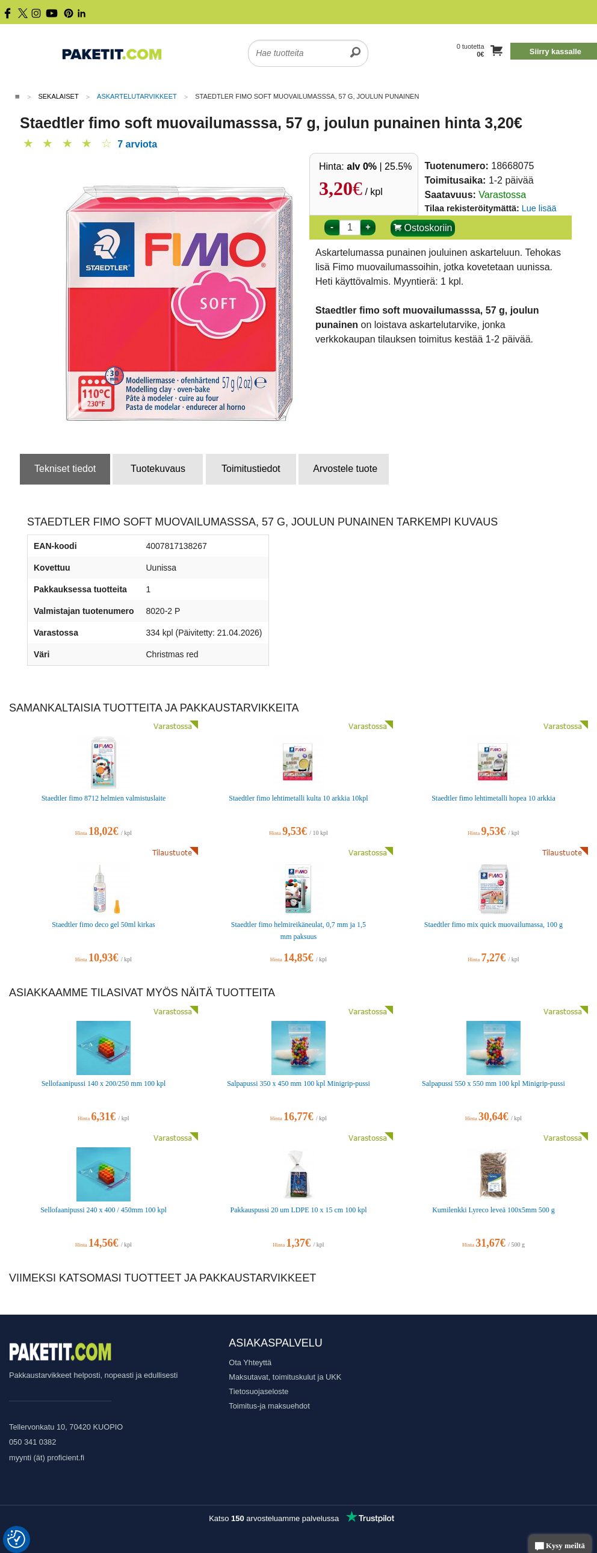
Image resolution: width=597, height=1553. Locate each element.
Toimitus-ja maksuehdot (269, 1405)
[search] (355, 45)
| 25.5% (379, 166)
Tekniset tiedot (65, 468)
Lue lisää (539, 208)
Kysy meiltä (560, 1546)
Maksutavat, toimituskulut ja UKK (285, 1376)
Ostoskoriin (423, 228)
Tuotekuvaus (158, 468)
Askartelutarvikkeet (137, 96)
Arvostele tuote (345, 468)
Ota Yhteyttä (250, 1362)
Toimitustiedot (250, 468)
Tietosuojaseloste (258, 1391)
